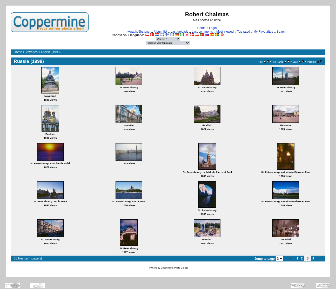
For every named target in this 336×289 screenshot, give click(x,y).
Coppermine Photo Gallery (174, 267)
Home (201, 28)
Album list (160, 31)
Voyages (32, 52)
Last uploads (179, 31)
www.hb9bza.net (138, 31)
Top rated (243, 31)
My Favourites (263, 31)
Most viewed (225, 31)
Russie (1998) (51, 52)
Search (281, 31)
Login (213, 28)
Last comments (202, 31)
